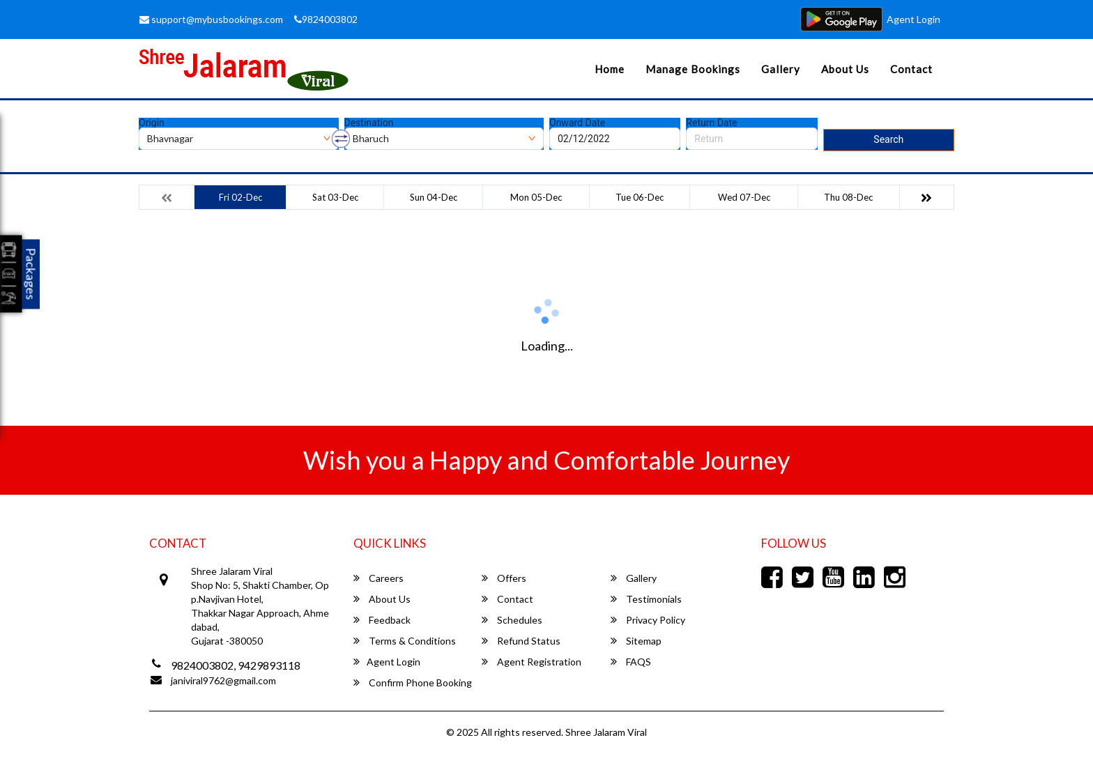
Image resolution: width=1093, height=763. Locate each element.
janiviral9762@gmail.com (223, 680)
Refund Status (521, 641)
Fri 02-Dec (240, 197)
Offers (504, 578)
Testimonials (646, 599)
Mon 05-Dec (536, 197)
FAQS (631, 662)
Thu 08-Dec (848, 197)
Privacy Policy (648, 620)
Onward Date (577, 123)
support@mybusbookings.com (211, 19)
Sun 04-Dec (433, 197)
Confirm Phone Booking (412, 682)
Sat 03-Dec (335, 197)
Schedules (512, 620)
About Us (845, 69)
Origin (152, 123)
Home (610, 69)
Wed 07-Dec (744, 197)
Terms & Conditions (404, 641)
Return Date (711, 123)
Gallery (780, 69)
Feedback (382, 620)
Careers (378, 578)
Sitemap (636, 641)
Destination (369, 123)
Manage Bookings (692, 69)
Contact (911, 69)
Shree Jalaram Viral (606, 732)
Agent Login (913, 19)
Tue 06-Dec (640, 197)
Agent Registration (531, 662)
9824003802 (326, 19)
